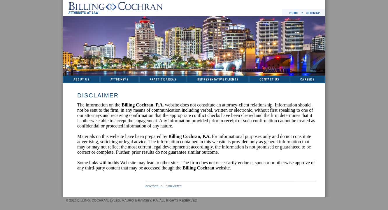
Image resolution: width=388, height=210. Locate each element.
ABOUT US (81, 79)
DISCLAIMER (174, 186)
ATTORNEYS (119, 79)
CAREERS (307, 79)
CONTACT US (269, 79)
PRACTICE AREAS (163, 79)
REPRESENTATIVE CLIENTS (218, 79)
